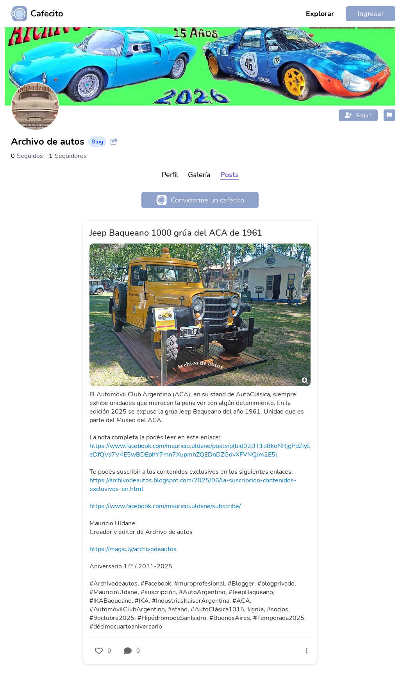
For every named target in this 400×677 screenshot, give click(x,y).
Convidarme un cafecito (200, 200)
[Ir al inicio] (34, 13)
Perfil (170, 174)
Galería (199, 174)
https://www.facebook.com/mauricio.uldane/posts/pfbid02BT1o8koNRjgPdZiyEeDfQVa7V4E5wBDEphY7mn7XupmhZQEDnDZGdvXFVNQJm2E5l (200, 450)
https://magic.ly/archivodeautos (133, 549)
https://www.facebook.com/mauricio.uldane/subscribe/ (165, 506)
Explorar (320, 13)
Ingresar (370, 13)
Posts (229, 174)
